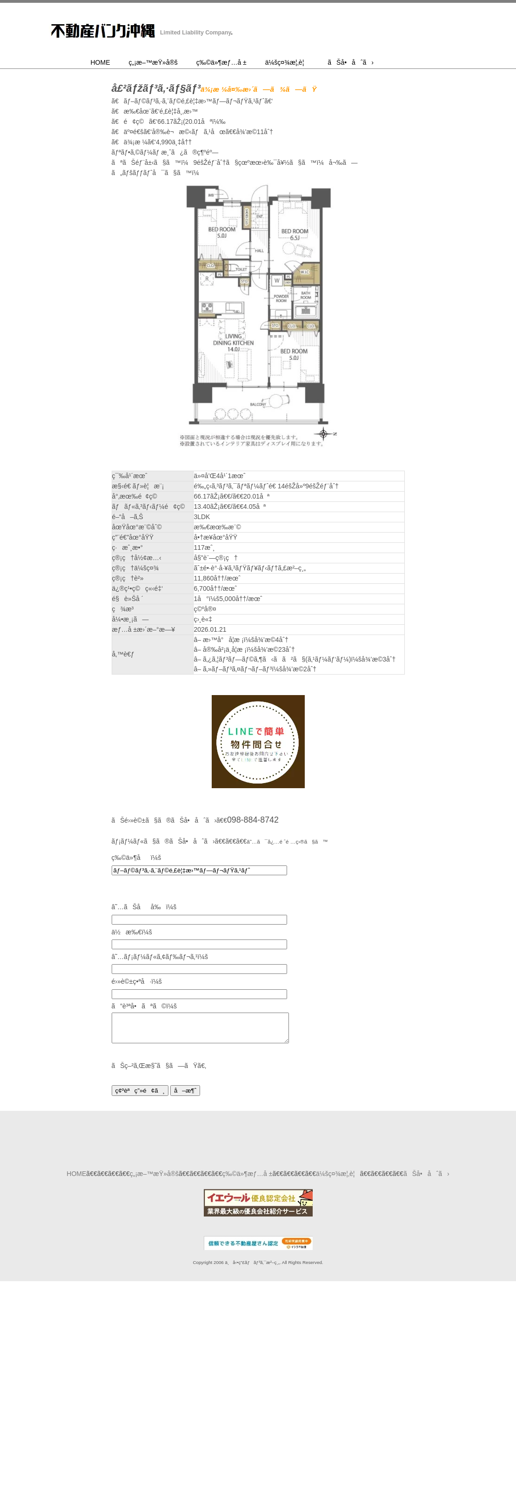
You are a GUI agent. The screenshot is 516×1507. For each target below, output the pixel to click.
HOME (100, 62)
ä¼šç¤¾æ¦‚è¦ (287, 62)
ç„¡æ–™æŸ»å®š (153, 62)
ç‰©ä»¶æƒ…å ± (221, 62)
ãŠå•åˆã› (351, 62)
